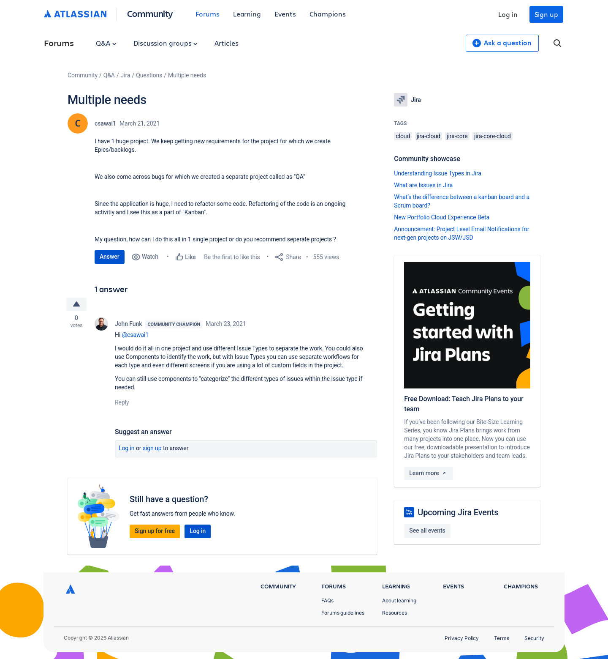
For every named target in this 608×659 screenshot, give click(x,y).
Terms (501, 638)
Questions (149, 75)
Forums (207, 13)
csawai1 (105, 123)
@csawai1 (135, 335)
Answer (109, 256)
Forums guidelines (342, 613)
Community (150, 13)
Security (534, 638)
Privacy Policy (462, 638)
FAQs (327, 600)
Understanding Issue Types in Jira (437, 173)
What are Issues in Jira (423, 185)
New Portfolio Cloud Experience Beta (441, 217)
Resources (394, 613)
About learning (399, 600)
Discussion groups (165, 42)
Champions (327, 13)
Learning (247, 13)
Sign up (546, 14)
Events (285, 13)
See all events (427, 530)
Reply (122, 403)
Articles (226, 42)
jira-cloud (428, 136)
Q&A (106, 42)
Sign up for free (155, 531)
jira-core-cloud (492, 136)
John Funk (128, 324)
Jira (125, 75)
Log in (508, 14)
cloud (403, 136)
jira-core (457, 136)
